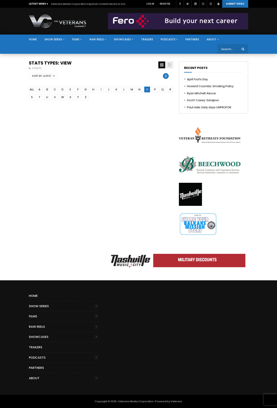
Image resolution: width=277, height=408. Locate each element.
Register (165, 3)
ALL (32, 89)
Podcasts (168, 39)
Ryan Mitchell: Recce (201, 93)
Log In (150, 3)
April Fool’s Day (197, 79)
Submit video (235, 3)
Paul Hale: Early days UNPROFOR (209, 107)
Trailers (147, 39)
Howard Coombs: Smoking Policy (210, 86)
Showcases (122, 39)
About (211, 39)
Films (75, 39)
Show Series (53, 39)
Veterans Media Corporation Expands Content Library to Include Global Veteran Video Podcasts (89, 4)
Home (33, 39)
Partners (192, 39)
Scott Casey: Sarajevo (203, 100)
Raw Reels (96, 39)
